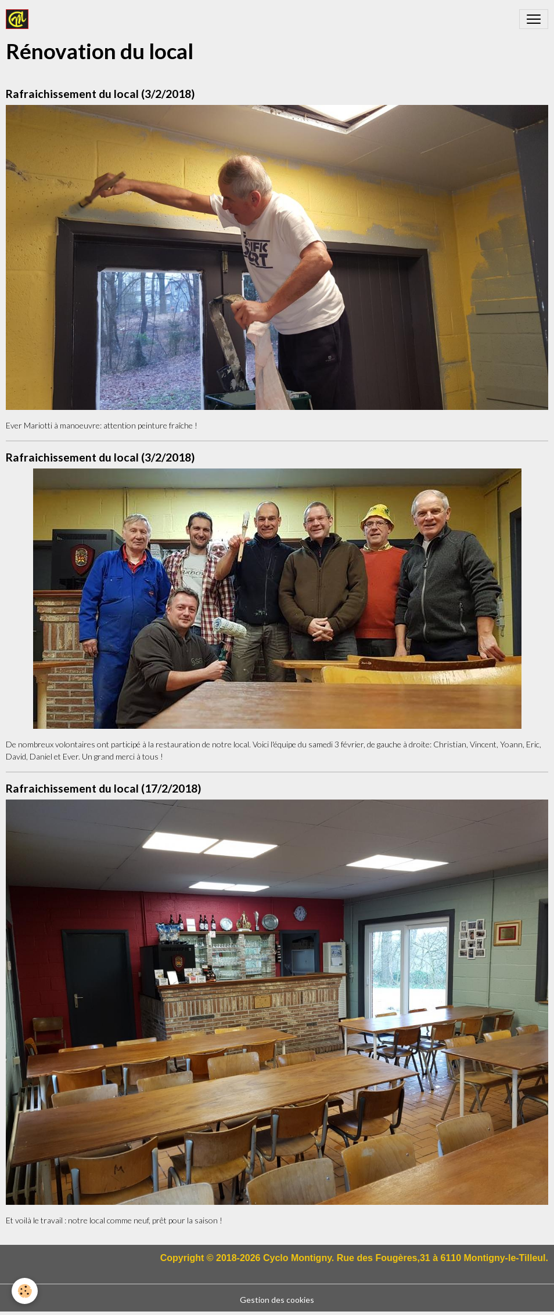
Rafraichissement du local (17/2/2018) (103, 788)
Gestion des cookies (277, 1300)
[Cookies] (25, 1291)
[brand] (19, 19)
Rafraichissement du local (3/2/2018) (100, 93)
